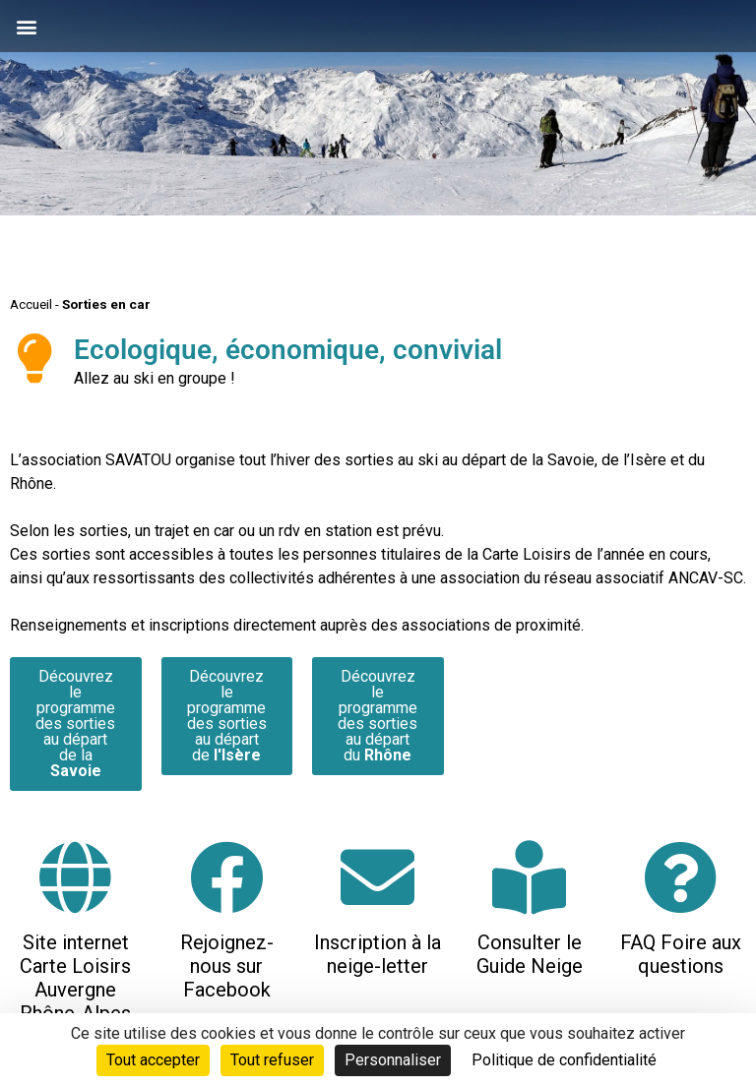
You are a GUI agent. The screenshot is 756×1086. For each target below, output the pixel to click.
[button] (26, 26)
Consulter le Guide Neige (529, 954)
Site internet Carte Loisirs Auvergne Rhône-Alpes (75, 978)
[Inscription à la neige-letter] (377, 877)
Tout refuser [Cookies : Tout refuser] (272, 1060)
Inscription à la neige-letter (377, 954)
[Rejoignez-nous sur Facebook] (227, 877)
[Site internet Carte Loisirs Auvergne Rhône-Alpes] (75, 877)
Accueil (31, 304)
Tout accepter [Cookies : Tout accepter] (153, 1060)
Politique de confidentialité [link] (564, 1060)
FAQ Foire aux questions (680, 954)
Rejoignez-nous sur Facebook (227, 966)
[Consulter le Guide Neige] (529, 877)
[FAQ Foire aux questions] (681, 877)
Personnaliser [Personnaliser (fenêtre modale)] (393, 1060)
